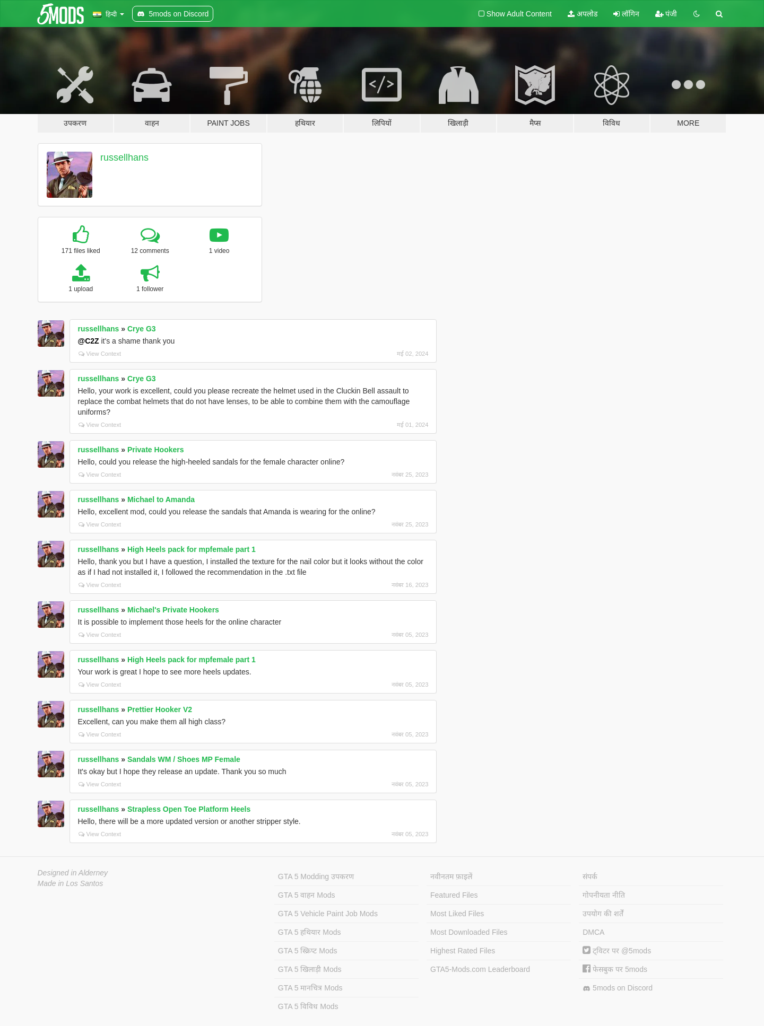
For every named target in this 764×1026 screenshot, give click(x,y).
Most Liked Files (457, 913)
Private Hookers (155, 449)
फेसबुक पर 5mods (615, 969)
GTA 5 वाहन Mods (306, 895)
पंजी (666, 14)
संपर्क (590, 876)
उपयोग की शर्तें (603, 913)
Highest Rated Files (462, 950)
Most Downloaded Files (469, 932)
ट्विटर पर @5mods (617, 950)
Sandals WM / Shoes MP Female (183, 759)
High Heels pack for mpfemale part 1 (191, 549)
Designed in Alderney (73, 873)
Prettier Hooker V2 (159, 709)
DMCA (593, 932)
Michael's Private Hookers (173, 610)
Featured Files (454, 895)
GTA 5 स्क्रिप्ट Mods (307, 950)
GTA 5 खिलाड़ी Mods (310, 969)
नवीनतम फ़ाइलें (451, 876)
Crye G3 (141, 329)
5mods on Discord (618, 988)
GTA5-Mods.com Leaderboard (480, 969)
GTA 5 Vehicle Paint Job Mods (328, 913)
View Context (100, 353)
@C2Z (88, 341)
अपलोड (582, 14)
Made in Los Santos (70, 883)
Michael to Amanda (161, 499)
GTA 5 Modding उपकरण (316, 876)
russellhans (124, 157)
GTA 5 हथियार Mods (309, 932)
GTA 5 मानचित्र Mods (310, 988)
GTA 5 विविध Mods (308, 1006)
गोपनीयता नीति (604, 895)
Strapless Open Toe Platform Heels (188, 809)
